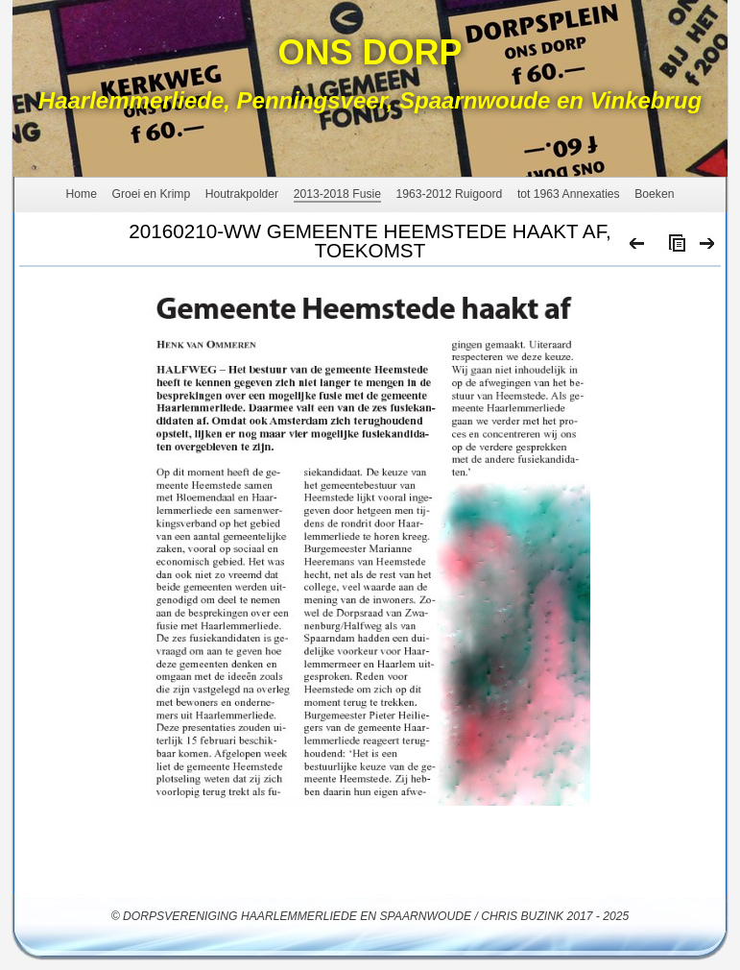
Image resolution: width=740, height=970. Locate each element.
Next (708, 247)
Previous (638, 247)
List (673, 247)
